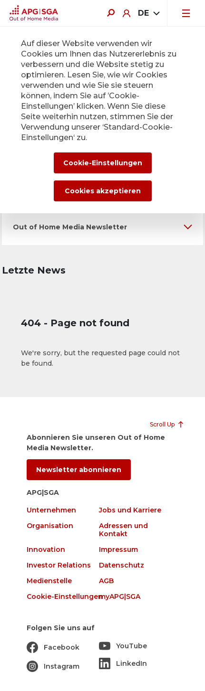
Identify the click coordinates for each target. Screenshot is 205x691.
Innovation (46, 550)
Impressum (118, 550)
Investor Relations (59, 565)
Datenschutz (121, 565)
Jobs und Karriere (130, 510)
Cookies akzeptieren (103, 191)
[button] (102, 226)
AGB (106, 581)
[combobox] (148, 13)
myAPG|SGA (119, 597)
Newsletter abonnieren (78, 469)
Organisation (50, 526)
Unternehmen (51, 510)
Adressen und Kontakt (123, 530)
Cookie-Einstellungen (65, 597)
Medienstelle (49, 581)
